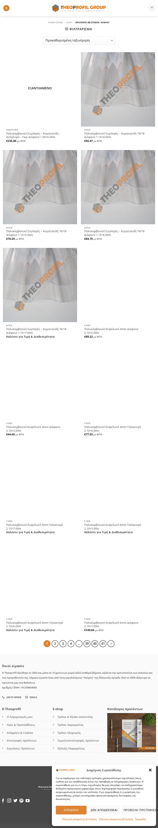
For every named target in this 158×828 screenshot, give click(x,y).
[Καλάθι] (152, 8)
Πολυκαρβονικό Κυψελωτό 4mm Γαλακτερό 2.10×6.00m (112, 428)
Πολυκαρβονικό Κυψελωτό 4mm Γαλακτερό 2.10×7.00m (34, 526)
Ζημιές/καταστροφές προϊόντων (78, 740)
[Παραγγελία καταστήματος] (79, 40)
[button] (150, 770)
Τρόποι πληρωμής (69, 732)
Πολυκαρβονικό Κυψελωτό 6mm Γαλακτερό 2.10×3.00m (112, 526)
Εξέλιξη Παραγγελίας (71, 748)
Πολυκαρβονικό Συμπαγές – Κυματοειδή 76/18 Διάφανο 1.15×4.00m (114, 135)
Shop (69, 22)
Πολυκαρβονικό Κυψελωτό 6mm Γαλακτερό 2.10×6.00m (34, 624)
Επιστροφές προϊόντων (22, 740)
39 (86, 643)
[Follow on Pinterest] (21, 800)
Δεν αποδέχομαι (104, 810)
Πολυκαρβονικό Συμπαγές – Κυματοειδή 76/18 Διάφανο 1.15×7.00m (36, 331)
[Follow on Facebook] (3, 800)
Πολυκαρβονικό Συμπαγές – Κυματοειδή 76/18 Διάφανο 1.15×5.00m (36, 233)
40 (94, 643)
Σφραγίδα (140, 819)
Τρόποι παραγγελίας (71, 724)
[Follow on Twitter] (15, 800)
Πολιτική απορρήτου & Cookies (79, 819)
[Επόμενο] (110, 643)
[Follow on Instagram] (9, 800)
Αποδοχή (71, 810)
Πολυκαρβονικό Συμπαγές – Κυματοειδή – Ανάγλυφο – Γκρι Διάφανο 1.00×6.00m (33, 135)
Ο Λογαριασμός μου (20, 716)
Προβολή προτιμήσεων (138, 810)
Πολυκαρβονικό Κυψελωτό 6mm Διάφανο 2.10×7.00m (111, 624)
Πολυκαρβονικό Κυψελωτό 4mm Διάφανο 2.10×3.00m (33, 428)
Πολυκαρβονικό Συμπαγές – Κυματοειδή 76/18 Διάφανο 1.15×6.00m (114, 233)
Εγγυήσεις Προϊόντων (21, 748)
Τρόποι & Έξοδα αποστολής (75, 716)
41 (102, 643)
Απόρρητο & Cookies (20, 732)
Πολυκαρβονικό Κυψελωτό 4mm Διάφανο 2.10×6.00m (111, 331)
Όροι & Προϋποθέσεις (21, 724)
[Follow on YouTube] (28, 800)
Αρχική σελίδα (55, 22)
